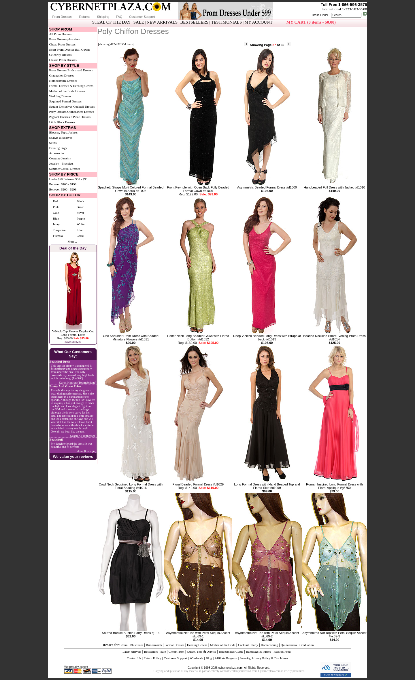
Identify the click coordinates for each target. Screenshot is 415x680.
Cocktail (243, 645)
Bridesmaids (154, 645)
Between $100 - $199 (62, 184)
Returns (84, 16)
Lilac (80, 230)
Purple (81, 218)
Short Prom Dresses (61, 49)
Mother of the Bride (222, 645)
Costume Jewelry (60, 158)
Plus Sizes (136, 645)
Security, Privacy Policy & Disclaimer (264, 658)
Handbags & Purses (258, 651)
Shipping (103, 16)
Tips (199, 651)
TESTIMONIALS (226, 22)
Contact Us (134, 658)
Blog (209, 658)
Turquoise (59, 230)
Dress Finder (320, 15)
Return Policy (152, 658)
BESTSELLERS (194, 22)
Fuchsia (58, 235)
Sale (163, 651)
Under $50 (56, 179)
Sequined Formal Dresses (65, 101)
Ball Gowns (82, 49)
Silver (80, 212)
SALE (138, 22)
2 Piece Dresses (80, 117)
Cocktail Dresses (84, 106)
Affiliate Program (226, 658)
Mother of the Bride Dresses (67, 91)
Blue (56, 218)
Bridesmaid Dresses (80, 70)
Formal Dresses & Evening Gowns (71, 85)
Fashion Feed (281, 651)
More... (72, 241)
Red (55, 201)
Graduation (306, 645)
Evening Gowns (197, 645)
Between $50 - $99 (75, 179)
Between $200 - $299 (62, 189)
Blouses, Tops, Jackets (63, 132)
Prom (124, 645)
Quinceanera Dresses (80, 111)
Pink (56, 207)
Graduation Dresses (61, 75)
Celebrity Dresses (60, 54)
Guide (191, 651)
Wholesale (196, 658)
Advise (211, 651)
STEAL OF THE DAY (111, 22)
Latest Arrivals (131, 651)
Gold (56, 212)
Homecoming (269, 645)
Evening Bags (58, 148)
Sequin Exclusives (61, 106)
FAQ (119, 16)
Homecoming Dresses (63, 80)
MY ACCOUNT (259, 22)
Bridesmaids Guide (231, 651)
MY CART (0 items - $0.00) (311, 22)
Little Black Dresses (62, 122)
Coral (80, 235)
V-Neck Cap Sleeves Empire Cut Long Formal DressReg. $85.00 (73, 334)
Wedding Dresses (60, 96)
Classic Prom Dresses (63, 60)
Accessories (57, 153)
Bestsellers (151, 651)
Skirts (53, 142)
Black (80, 201)
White (80, 224)
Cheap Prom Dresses (62, 44)
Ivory (56, 224)
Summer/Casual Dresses (64, 168)
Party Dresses (58, 111)
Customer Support (142, 16)
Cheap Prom (176, 651)
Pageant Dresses (59, 117)
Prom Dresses (62, 16)
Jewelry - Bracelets (61, 163)
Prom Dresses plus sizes (64, 39)
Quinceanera (289, 645)
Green (80, 207)
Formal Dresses (174, 645)
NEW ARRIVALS (162, 22)
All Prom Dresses (60, 34)
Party (254, 645)
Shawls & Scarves (60, 137)
